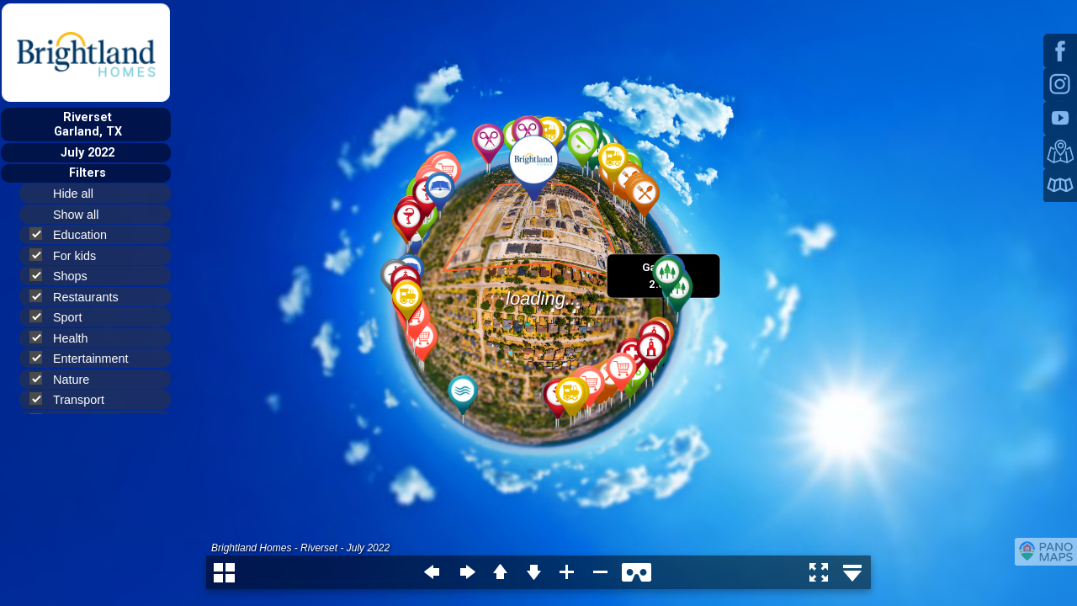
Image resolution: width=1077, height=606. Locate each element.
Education (75, 234)
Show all (83, 214)
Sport (62, 317)
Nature (66, 379)
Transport (74, 399)
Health (66, 338)
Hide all (80, 193)
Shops (65, 275)
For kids (69, 255)
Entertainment (86, 358)
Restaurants (81, 297)
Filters (87, 173)
